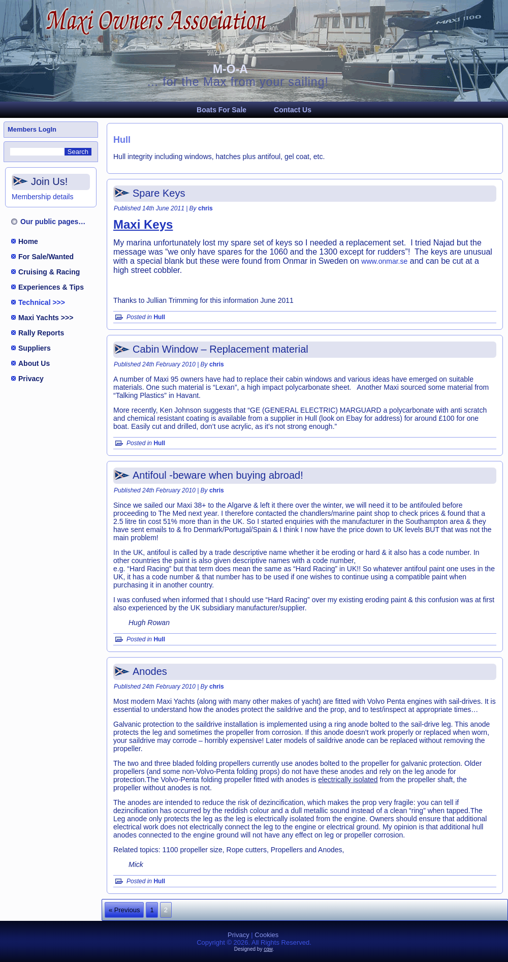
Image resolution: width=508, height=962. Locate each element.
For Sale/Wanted (46, 257)
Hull (159, 317)
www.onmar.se (384, 261)
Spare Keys (159, 193)
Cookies (266, 935)
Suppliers (34, 348)
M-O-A (230, 69)
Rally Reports (41, 333)
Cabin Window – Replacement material (220, 349)
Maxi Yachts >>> (45, 318)
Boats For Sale (221, 110)
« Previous (124, 910)
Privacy (31, 379)
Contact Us (292, 110)
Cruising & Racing (49, 272)
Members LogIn (32, 129)
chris (205, 208)
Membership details (42, 197)
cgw (268, 949)
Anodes (150, 671)
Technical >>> (41, 302)
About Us (34, 363)
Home (28, 241)
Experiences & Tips (51, 287)
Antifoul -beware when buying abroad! (218, 475)
